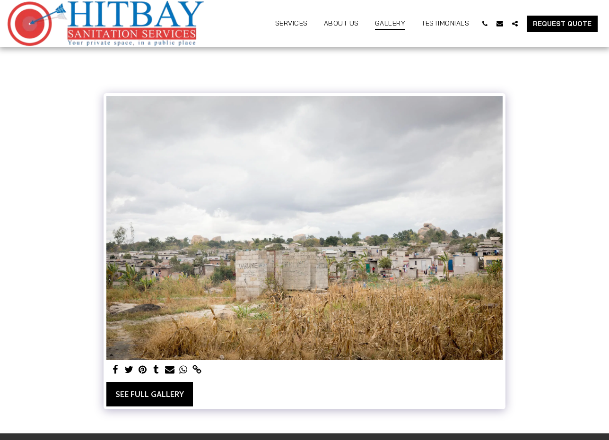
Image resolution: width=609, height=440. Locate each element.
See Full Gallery (149, 394)
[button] (485, 23)
